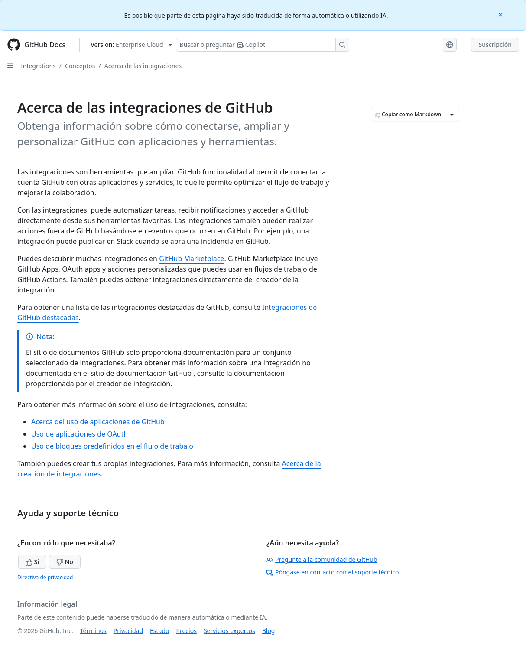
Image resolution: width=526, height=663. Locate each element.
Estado (159, 631)
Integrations (38, 66)
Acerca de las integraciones (143, 66)
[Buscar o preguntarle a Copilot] (262, 45)
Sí (32, 562)
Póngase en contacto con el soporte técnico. (333, 572)
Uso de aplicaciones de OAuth (79, 434)
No (64, 562)
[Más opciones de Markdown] (452, 114)
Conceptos (80, 66)
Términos (93, 631)
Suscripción (495, 44)
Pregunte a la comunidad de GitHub (321, 559)
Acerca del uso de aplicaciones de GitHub (98, 422)
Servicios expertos (229, 631)
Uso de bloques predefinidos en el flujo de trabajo (112, 446)
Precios (186, 631)
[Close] (501, 14)
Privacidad (128, 631)
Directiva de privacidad (45, 577)
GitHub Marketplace (191, 258)
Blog (268, 631)
